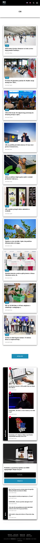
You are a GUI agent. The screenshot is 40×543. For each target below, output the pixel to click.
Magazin (10, 534)
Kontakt (29, 534)
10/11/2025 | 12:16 (8, 245)
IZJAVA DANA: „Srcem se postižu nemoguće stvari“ (21, 502)
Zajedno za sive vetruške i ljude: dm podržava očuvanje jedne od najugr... (18, 242)
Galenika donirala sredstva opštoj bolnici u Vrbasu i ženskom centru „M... (19, 274)
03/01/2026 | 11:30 (12, 517)
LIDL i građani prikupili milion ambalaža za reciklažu (17, 210)
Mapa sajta (29, 536)
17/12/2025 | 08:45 (8, 53)
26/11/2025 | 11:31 (8, 149)
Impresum (22, 536)
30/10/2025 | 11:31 (8, 310)
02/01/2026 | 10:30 (12, 389)
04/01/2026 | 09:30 (12, 498)
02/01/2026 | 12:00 (12, 438)
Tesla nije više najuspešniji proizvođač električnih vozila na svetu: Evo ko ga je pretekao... (20, 507)
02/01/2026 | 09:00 (13, 414)
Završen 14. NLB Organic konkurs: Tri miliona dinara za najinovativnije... (18, 338)
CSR (7, 45)
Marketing (22, 534)
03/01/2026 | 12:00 (12, 510)
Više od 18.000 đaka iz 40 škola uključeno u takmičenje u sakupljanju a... (17, 306)
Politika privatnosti (13, 536)
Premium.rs (13, 539)
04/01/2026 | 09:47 (12, 492)
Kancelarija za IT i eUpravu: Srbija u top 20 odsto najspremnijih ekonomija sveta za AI (21, 435)
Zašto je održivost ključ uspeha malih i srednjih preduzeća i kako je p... (19, 178)
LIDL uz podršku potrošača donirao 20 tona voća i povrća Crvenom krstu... (19, 146)
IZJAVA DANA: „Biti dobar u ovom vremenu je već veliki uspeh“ (22, 411)
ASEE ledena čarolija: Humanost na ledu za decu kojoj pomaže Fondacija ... (19, 49)
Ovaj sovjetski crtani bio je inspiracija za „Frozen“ (21, 496)
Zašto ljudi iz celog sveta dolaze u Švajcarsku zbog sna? (21, 514)
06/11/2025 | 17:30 (8, 277)
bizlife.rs (28, 539)
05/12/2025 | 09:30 (8, 117)
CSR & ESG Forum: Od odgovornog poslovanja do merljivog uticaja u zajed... (19, 113)
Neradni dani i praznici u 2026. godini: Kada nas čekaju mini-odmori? (22, 386)
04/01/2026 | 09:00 (13, 503)
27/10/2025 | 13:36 (8, 342)
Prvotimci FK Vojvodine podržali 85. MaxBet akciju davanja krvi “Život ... (19, 81)
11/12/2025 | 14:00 (8, 85)
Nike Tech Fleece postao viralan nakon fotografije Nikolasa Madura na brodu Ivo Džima (21, 490)
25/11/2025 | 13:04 (8, 181)
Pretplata (15, 534)
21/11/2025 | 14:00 (8, 213)
